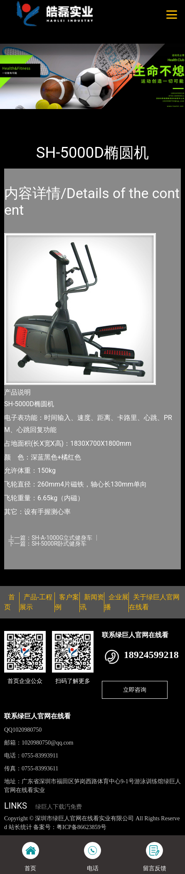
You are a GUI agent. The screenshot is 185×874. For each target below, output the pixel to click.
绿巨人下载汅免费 (58, 807)
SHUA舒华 (92, 114)
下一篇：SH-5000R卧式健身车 (47, 543)
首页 (18, 114)
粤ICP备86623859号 (81, 827)
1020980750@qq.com (48, 743)
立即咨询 (134, 689)
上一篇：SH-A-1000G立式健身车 (50, 538)
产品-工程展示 (51, 114)
